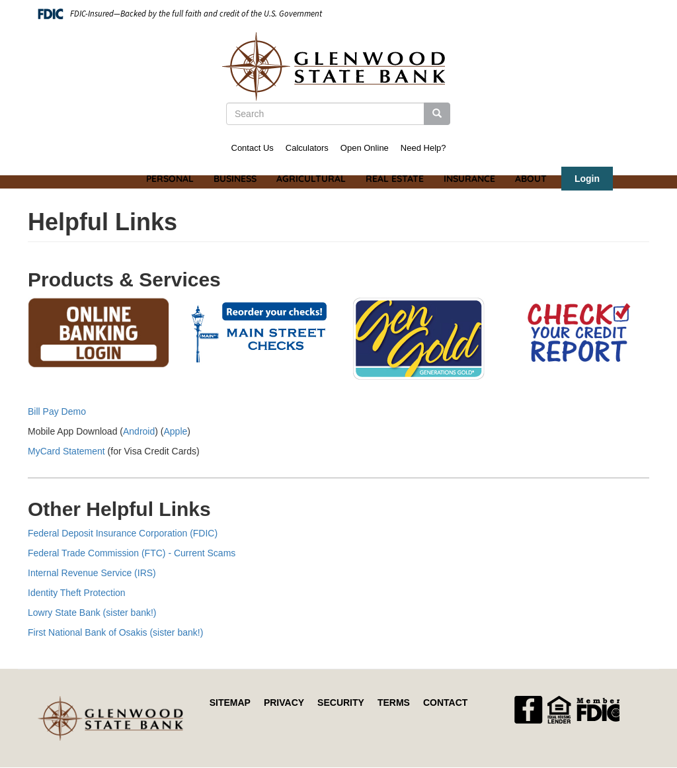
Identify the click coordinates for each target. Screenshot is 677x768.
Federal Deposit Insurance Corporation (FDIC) (123, 533)
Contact (445, 702)
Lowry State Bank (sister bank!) (92, 612)
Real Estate (395, 179)
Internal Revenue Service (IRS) (92, 573)
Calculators (307, 148)
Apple (175, 431)
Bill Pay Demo (57, 411)
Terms (394, 702)
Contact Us (252, 148)
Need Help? (423, 148)
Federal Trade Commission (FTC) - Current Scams (131, 553)
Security (340, 702)
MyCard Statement (66, 451)
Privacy (284, 702)
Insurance (469, 179)
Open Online (364, 148)
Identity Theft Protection (77, 592)
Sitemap (230, 702)
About (531, 179)
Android (139, 431)
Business (235, 179)
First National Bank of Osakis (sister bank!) (115, 632)
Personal (170, 179)
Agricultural (311, 179)
